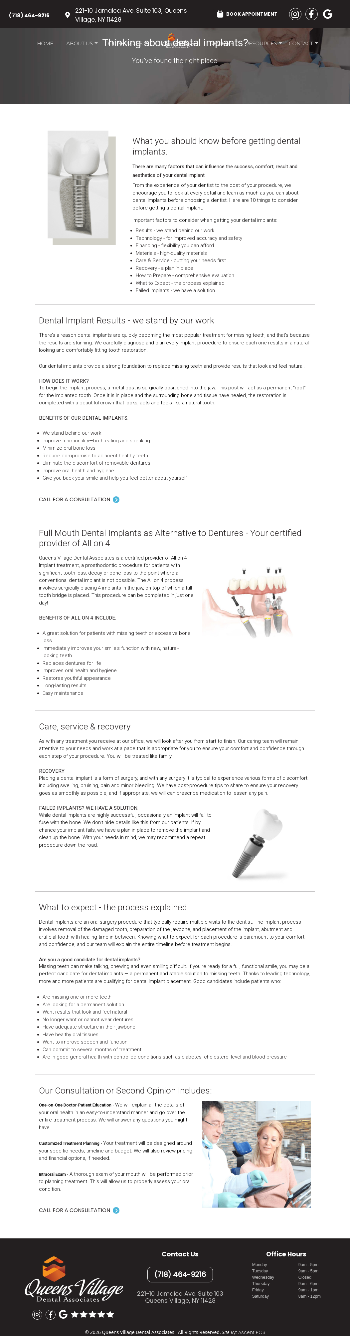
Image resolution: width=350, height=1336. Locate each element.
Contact (303, 45)
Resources (264, 45)
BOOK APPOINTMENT (247, 13)
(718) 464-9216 (29, 15)
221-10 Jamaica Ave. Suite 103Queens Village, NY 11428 (180, 1297)
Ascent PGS (251, 1332)
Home (45, 43)
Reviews (221, 43)
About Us (82, 45)
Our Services (126, 45)
